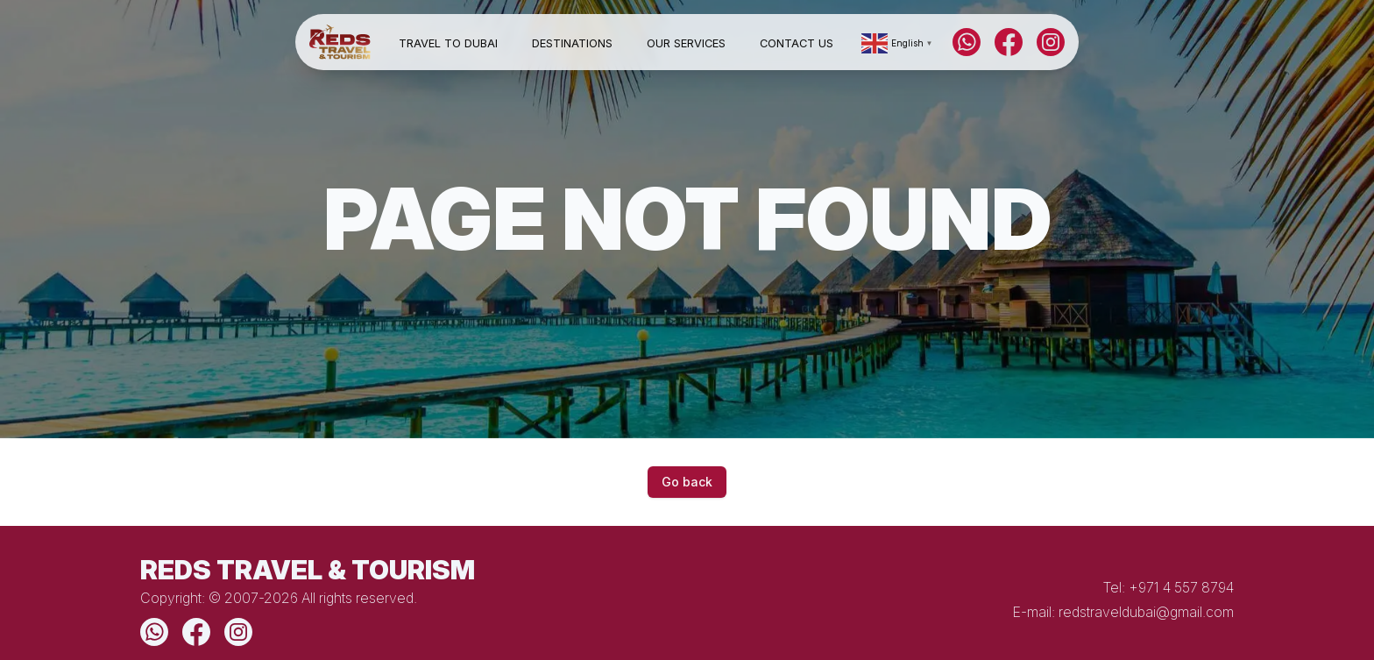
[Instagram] (1051, 42)
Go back (687, 481)
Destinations (572, 43)
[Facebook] (1009, 42)
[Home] (340, 42)
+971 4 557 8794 (1181, 587)
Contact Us (796, 43)
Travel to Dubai (448, 43)
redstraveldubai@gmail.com (1146, 612)
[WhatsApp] (967, 42)
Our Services (686, 43)
